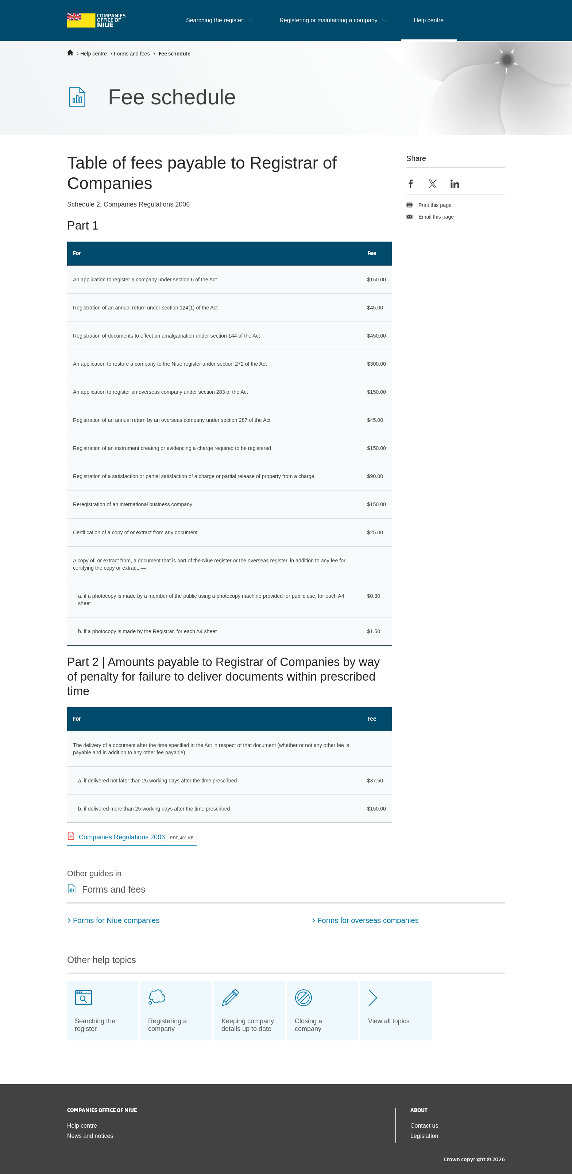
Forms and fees (132, 53)
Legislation (424, 1136)
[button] (219, 20)
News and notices (90, 1136)
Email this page (430, 217)
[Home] (70, 52)
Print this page (429, 205)
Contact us (424, 1126)
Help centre (93, 53)
